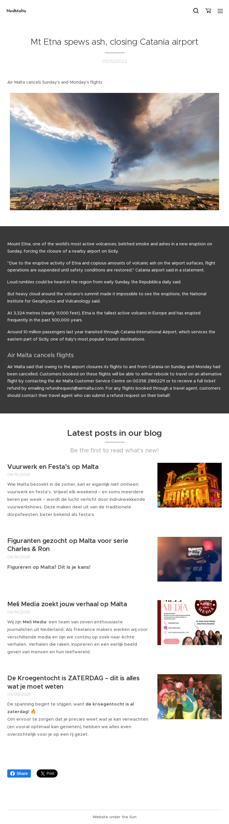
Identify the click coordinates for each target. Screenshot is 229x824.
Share (19, 773)
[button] (196, 10)
